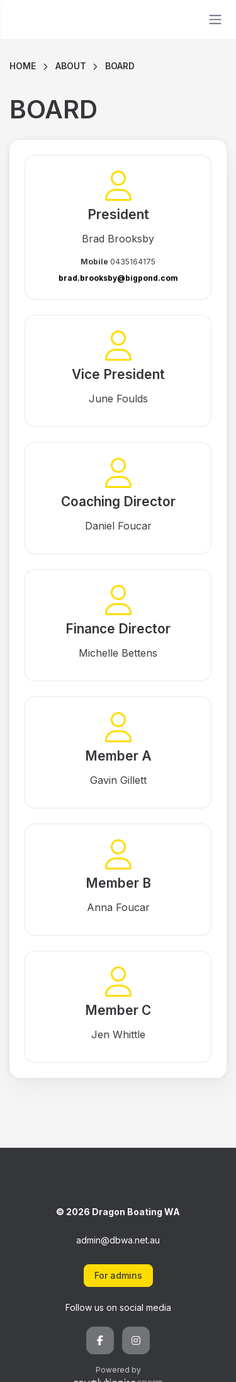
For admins (118, 1275)
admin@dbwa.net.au (118, 1240)
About (70, 65)
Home (22, 65)
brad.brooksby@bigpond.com (118, 278)
